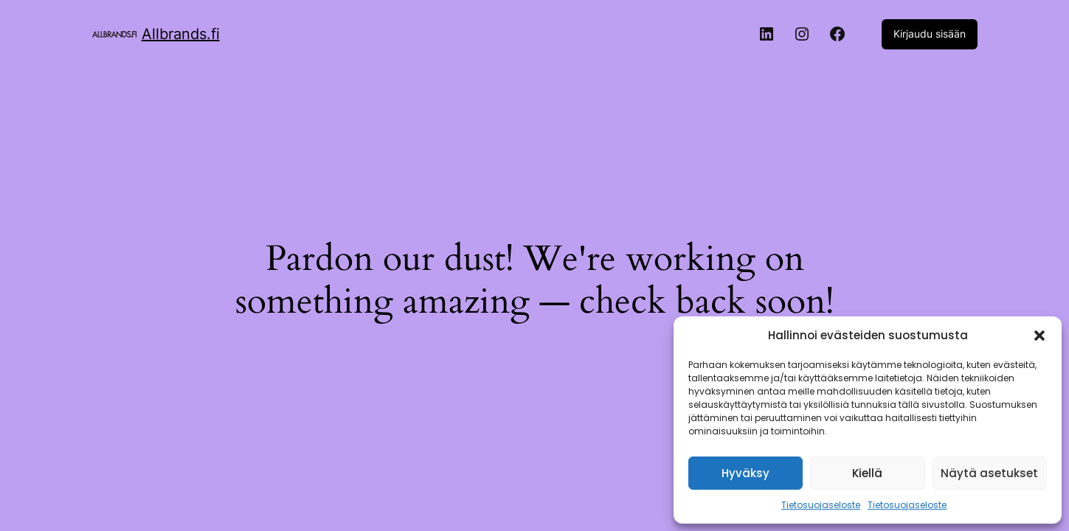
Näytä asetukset (989, 473)
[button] (1039, 335)
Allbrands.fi (181, 34)
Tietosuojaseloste (820, 505)
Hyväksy (745, 473)
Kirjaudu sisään (929, 33)
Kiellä (867, 473)
